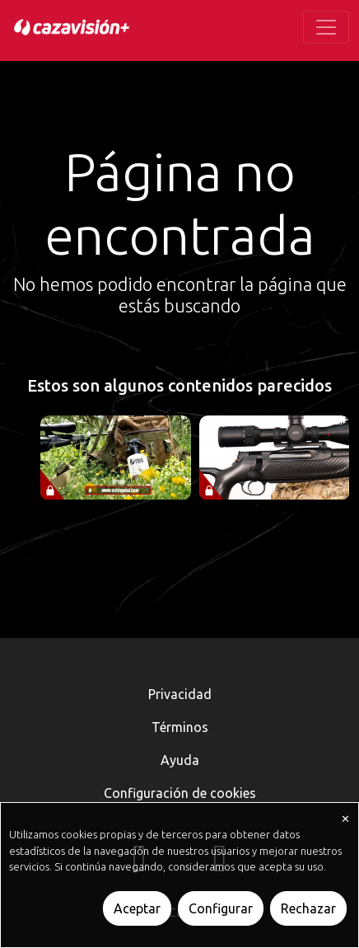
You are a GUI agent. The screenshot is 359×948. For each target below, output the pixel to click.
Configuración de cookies (180, 793)
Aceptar (137, 908)
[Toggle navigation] (326, 27)
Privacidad (180, 694)
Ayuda (180, 760)
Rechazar (308, 908)
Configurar (221, 908)
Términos (180, 727)
